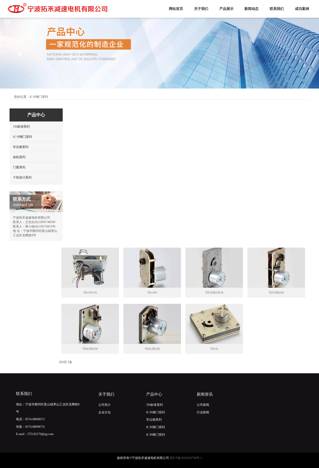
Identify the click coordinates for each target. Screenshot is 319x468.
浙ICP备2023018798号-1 (186, 458)
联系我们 (277, 9)
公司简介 (104, 404)
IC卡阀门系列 (22, 137)
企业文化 (104, 412)
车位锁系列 (20, 147)
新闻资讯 (205, 394)
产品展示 (226, 9)
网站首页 (176, 9)
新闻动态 (251, 9)
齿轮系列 (19, 157)
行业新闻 (203, 412)
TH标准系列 (21, 126)
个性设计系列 (22, 177)
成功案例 (302, 9)
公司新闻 (203, 404)
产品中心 (154, 394)
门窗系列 (19, 167)
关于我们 (201, 9)
